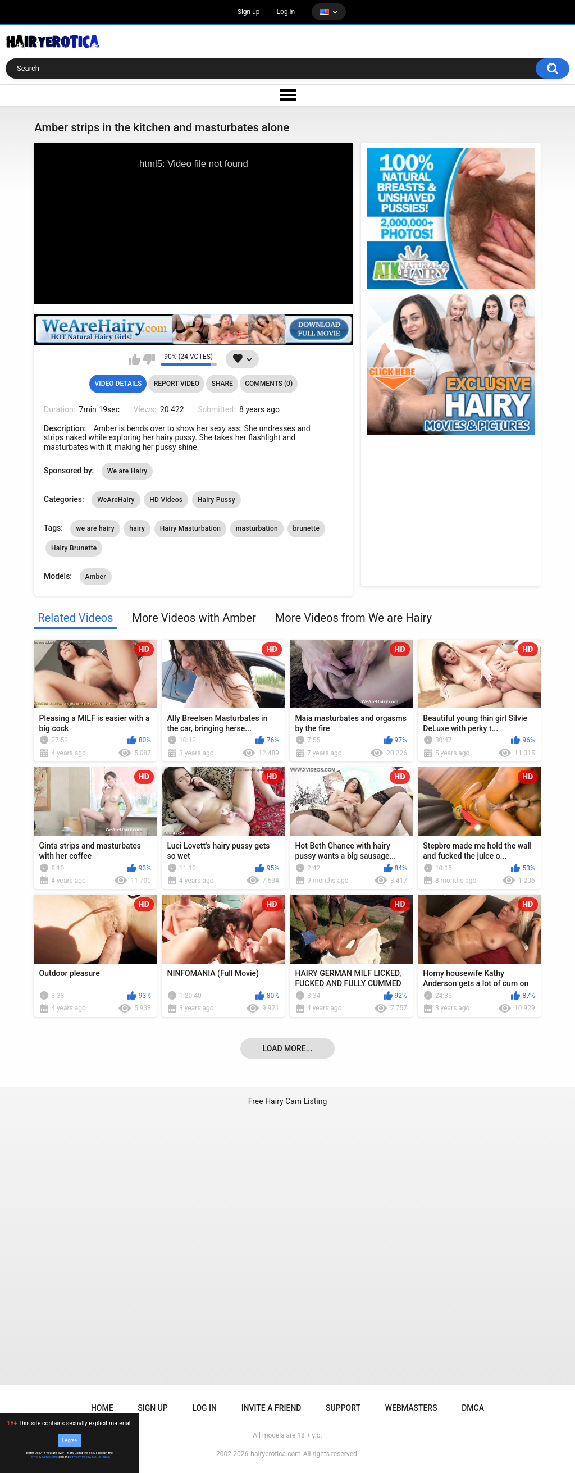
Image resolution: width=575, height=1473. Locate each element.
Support (343, 1407)
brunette (306, 528)
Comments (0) (269, 383)
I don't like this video (149, 359)
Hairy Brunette (74, 548)
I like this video (134, 359)
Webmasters (411, 1407)
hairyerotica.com (275, 1454)
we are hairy (95, 528)
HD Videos (165, 500)
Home (102, 1407)
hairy (137, 528)
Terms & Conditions (43, 1456)
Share (222, 383)
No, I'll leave (100, 1456)
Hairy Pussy (216, 500)
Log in (286, 12)
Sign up (249, 12)
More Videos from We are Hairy (353, 617)
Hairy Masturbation (190, 528)
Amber (95, 577)
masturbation (257, 528)
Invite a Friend (271, 1407)
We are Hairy (127, 471)
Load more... (288, 1048)
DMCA (473, 1407)
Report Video (176, 383)
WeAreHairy (116, 500)
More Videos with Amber (194, 617)
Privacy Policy (80, 1456)
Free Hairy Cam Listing (287, 1101)
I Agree (69, 1440)
